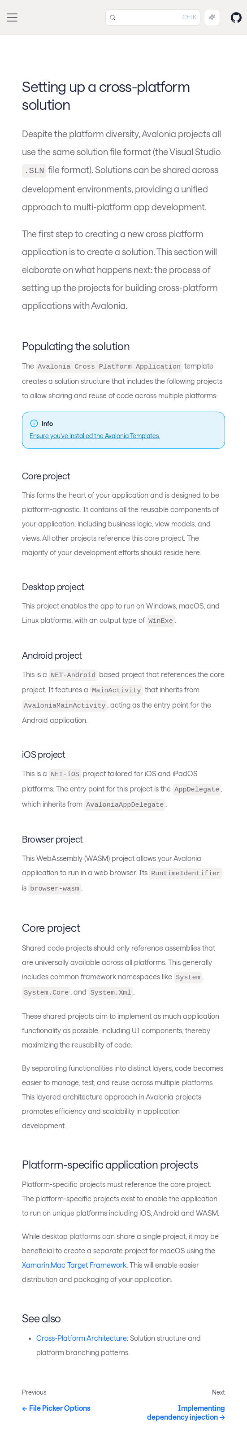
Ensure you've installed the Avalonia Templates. (95, 435)
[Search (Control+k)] (152, 17)
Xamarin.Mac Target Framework (74, 1264)
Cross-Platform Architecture (81, 1338)
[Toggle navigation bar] (12, 17)
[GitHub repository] (236, 17)
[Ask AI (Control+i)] (212, 17)
